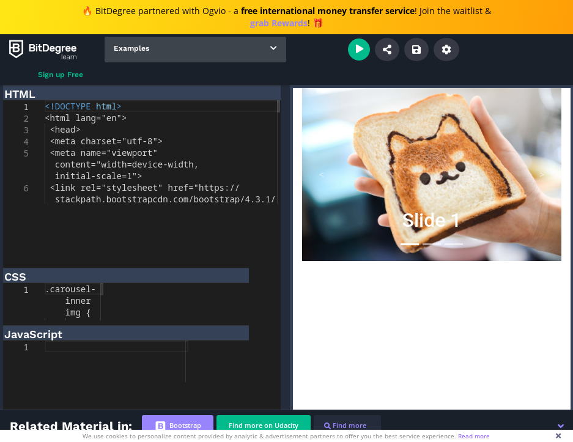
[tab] (177, 425)
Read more (474, 436)
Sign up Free (60, 74)
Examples (131, 48)
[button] (561, 426)
